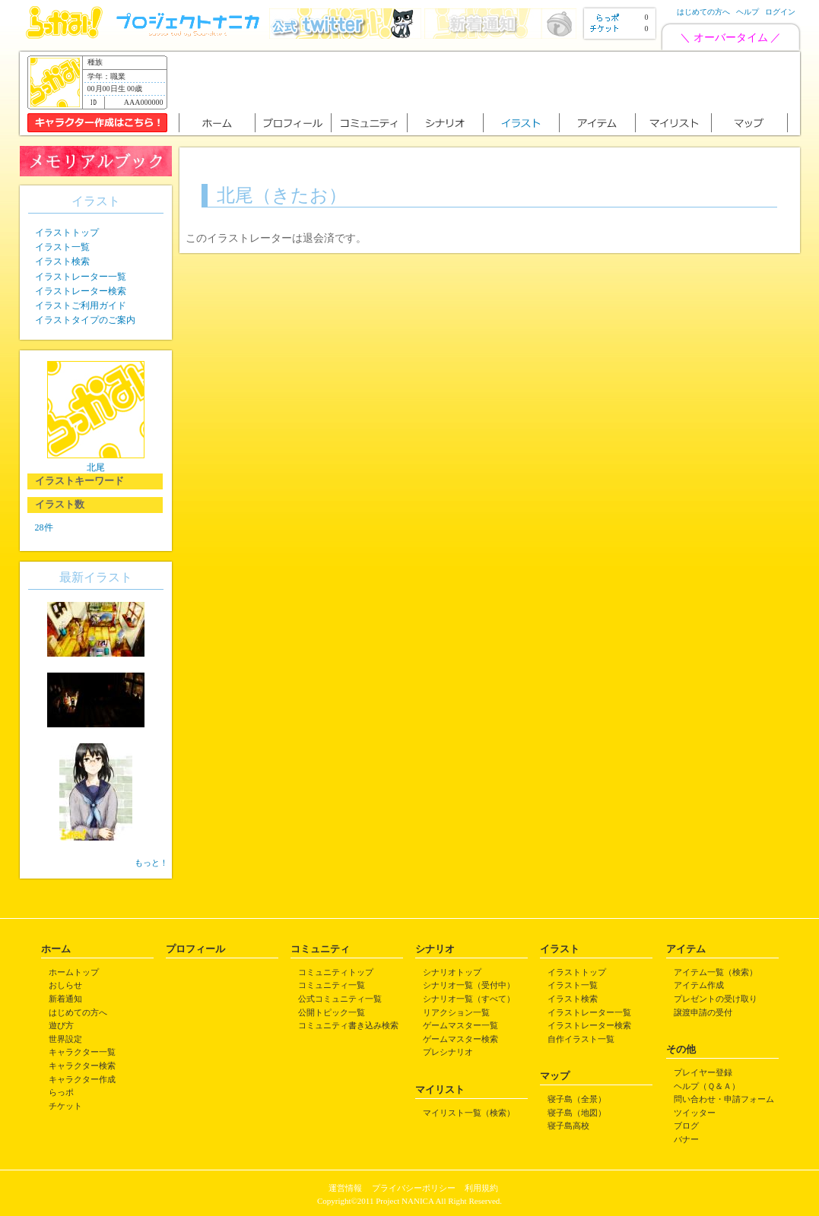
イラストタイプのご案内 (85, 320)
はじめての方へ (703, 12)
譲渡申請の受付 (703, 1012)
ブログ (686, 1125)
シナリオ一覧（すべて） (469, 998)
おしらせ (65, 985)
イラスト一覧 (62, 247)
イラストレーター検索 (80, 291)
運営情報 (345, 1187)
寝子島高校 (568, 1125)
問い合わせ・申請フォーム (724, 1099)
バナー (686, 1139)
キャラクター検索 (82, 1065)
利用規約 (481, 1187)
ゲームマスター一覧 (460, 1025)
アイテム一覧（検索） (715, 972)
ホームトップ (74, 972)
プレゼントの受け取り (715, 998)
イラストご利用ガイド (80, 305)
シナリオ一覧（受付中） (469, 985)
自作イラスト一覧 (581, 1038)
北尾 (96, 467)
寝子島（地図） (577, 1112)
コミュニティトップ (335, 972)
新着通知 (65, 998)
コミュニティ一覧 (331, 985)
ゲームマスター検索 (460, 1038)
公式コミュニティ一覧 (340, 998)
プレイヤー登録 (703, 1072)
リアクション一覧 (456, 1012)
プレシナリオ (448, 1051)
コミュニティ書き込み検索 (348, 1025)
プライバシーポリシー (414, 1187)
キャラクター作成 (82, 1079)
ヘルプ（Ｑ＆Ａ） (707, 1086)
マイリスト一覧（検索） (469, 1112)
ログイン (780, 12)
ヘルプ (747, 12)
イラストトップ (67, 232)
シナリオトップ (452, 972)
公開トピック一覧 (331, 1012)
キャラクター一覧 (82, 1051)
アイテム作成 (699, 985)
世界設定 (65, 1038)
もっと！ (151, 862)
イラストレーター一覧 (80, 276)
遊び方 (61, 1025)
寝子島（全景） (577, 1099)
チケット (65, 1105)
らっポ (61, 1092)
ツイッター (695, 1112)
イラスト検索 (62, 261)
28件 (44, 527)
